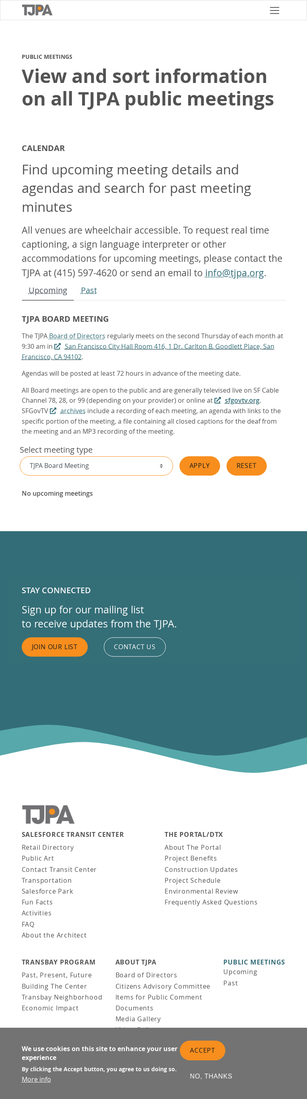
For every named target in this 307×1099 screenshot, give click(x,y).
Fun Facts (37, 902)
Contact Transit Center (59, 869)
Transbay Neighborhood (62, 997)
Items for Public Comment (158, 997)
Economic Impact (50, 1008)
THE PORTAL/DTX (194, 834)
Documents (134, 1008)
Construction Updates (201, 869)
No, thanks (211, 1076)
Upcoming (48, 290)
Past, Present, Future (57, 975)
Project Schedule (193, 880)
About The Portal (193, 847)
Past (89, 290)
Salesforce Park (47, 891)
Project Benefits (191, 858)
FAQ (28, 924)
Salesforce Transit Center (73, 834)
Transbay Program (59, 962)
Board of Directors (77, 335)
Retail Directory (48, 847)
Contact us (135, 646)
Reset (247, 465)
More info (36, 1079)
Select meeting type (56, 449)
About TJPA (136, 962)
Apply (200, 465)
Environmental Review (201, 891)
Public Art (38, 858)
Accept (202, 1050)
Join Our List (55, 646)
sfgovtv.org (242, 400)
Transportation (47, 880)
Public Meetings (254, 962)
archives (73, 410)
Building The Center (54, 986)
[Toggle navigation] (274, 10)
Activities (37, 913)
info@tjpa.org (234, 273)
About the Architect (54, 935)
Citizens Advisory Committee (163, 986)
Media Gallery (138, 1018)
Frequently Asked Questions (211, 902)
